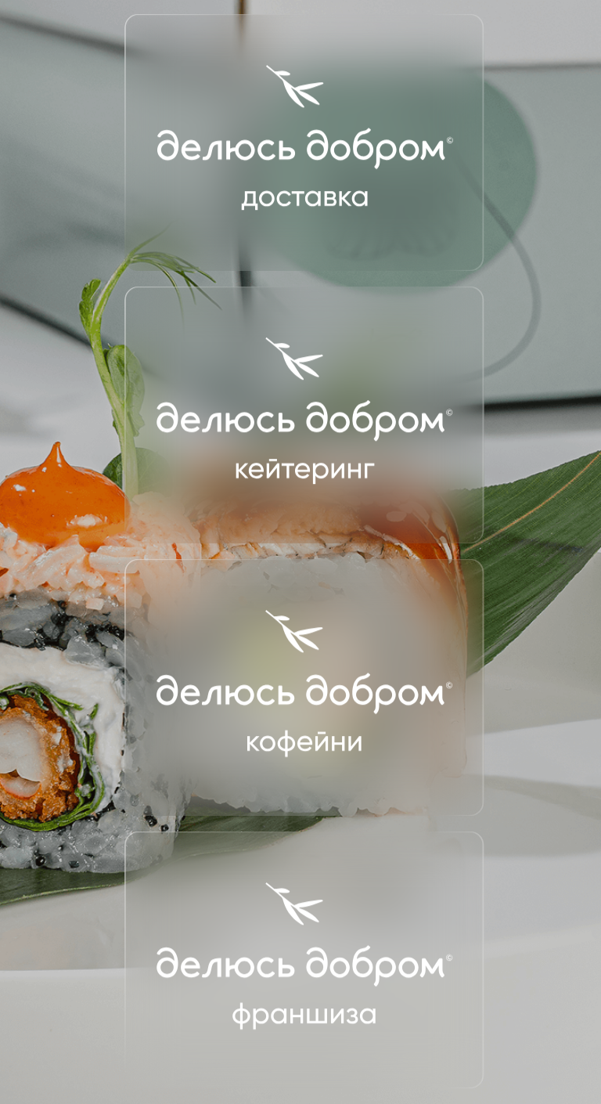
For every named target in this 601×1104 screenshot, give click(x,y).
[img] (304, 142)
